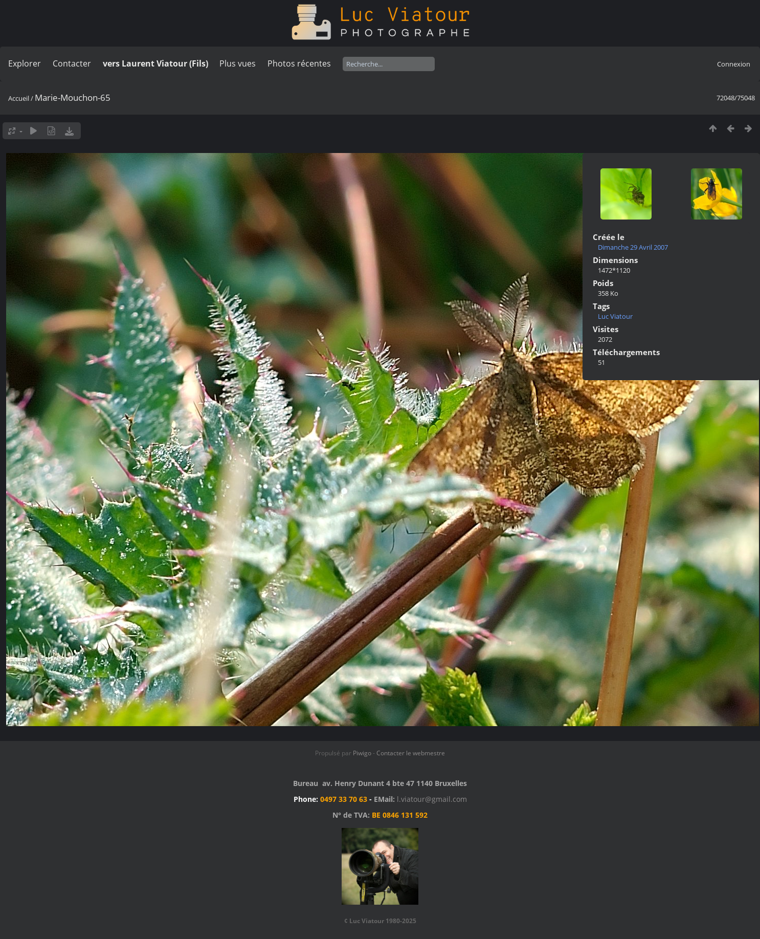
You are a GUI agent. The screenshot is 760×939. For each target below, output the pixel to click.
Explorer (24, 63)
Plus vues (237, 63)
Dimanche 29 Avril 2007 (633, 247)
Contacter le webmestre (410, 753)
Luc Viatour (615, 316)
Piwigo (362, 753)
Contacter (72, 63)
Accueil (18, 98)
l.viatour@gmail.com (432, 799)
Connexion (733, 64)
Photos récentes (299, 63)
